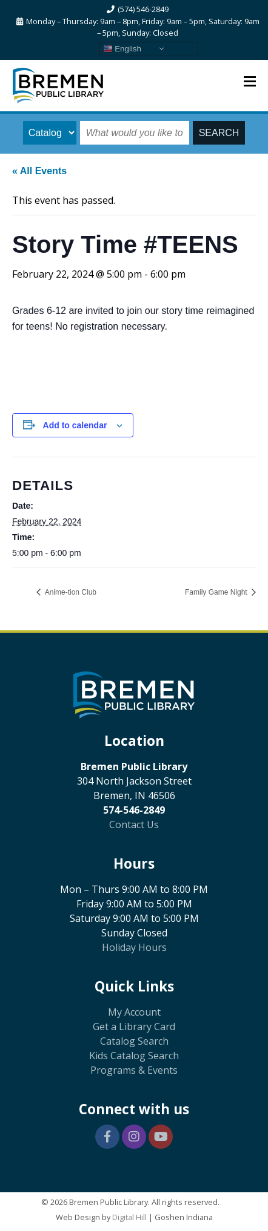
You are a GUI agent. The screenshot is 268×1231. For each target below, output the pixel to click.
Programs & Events (134, 1070)
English (122, 48)
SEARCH (219, 133)
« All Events (39, 171)
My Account (134, 1012)
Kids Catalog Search (134, 1055)
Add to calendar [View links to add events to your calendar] (75, 425)
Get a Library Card (134, 1026)
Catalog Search (134, 1041)
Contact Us (134, 824)
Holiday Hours (134, 947)
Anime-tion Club (69, 592)
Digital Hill (129, 1217)
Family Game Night (217, 592)
